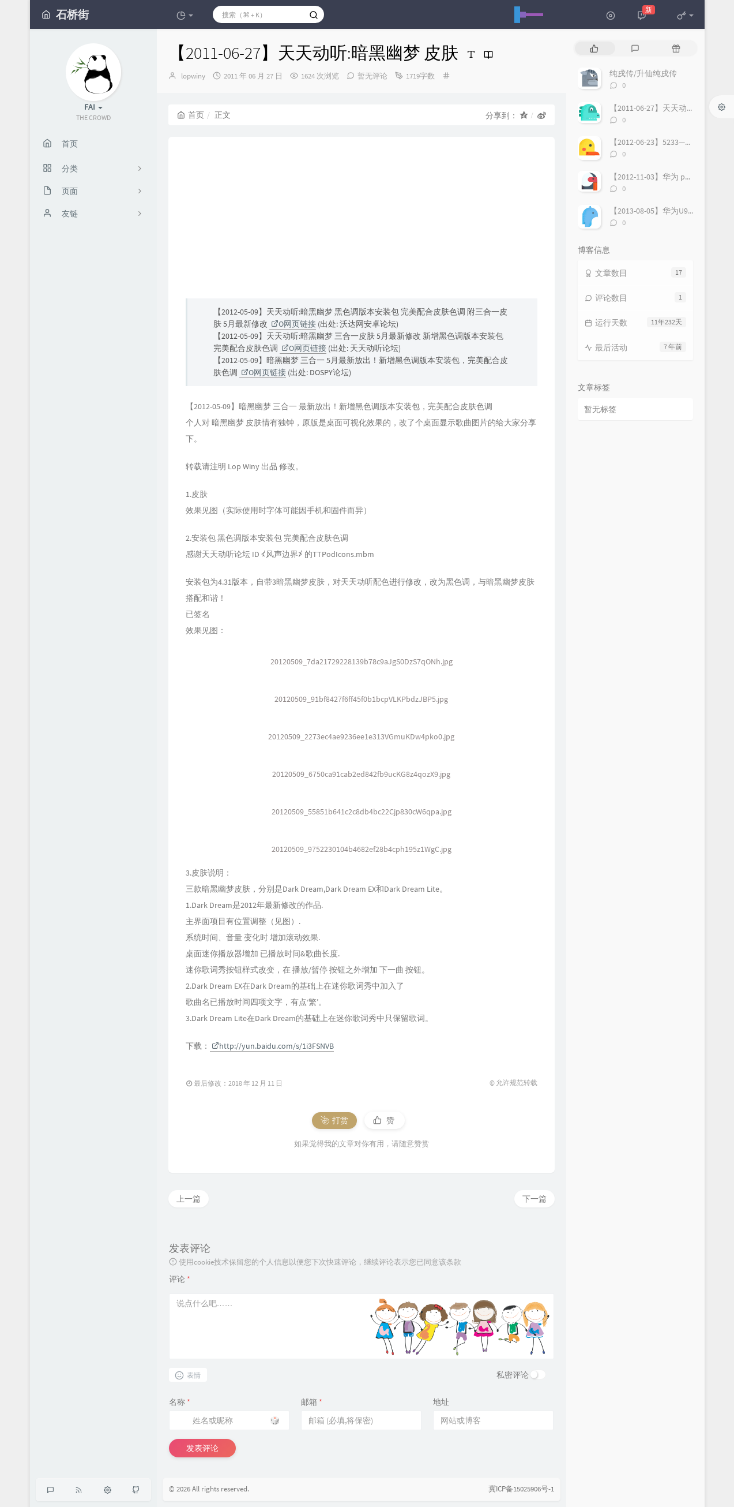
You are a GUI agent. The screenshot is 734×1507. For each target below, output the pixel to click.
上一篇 (188, 1199)
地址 (441, 1402)
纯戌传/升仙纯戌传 (643, 73)
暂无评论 (372, 76)
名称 (179, 1402)
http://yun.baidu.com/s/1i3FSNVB (273, 1046)
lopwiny (193, 76)
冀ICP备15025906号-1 (521, 1489)
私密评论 (512, 1375)
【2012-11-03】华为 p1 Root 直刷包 (671, 176)
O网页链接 (293, 324)
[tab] (594, 48)
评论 (179, 1279)
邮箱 (311, 1402)
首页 (190, 115)
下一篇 (534, 1199)
